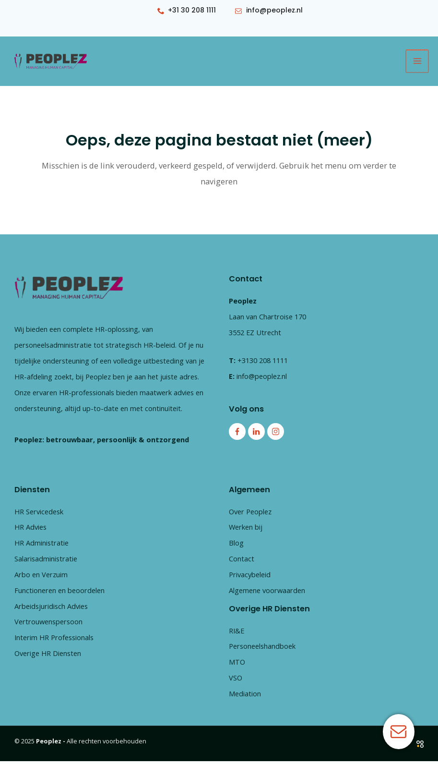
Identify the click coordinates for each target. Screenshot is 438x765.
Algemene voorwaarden (267, 594)
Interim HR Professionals (54, 641)
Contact (241, 563)
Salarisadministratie (45, 563)
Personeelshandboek (262, 650)
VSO (235, 682)
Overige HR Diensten (47, 657)
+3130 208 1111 (262, 364)
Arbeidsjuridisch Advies (51, 610)
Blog (236, 547)
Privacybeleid (250, 578)
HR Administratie (41, 547)
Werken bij (245, 531)
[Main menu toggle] (417, 63)
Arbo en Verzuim (41, 578)
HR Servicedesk (38, 515)
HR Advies (30, 531)
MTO (237, 666)
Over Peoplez (250, 515)
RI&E (236, 634)
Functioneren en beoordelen (59, 594)
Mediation (245, 698)
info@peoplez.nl (262, 380)
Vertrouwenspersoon (48, 626)
